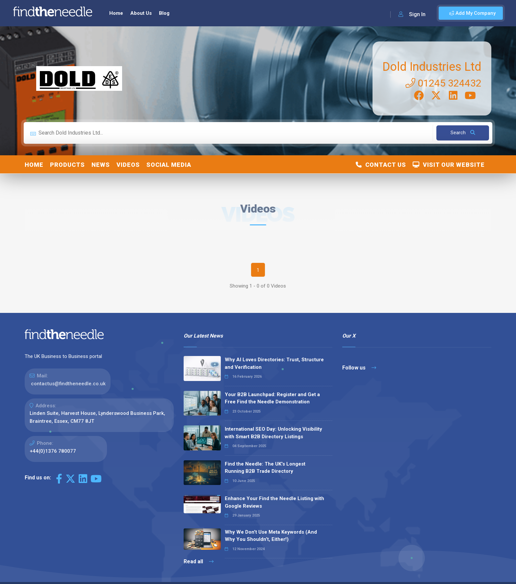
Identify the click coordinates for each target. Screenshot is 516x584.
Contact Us (381, 164)
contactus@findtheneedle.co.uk (68, 384)
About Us (141, 13)
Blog (164, 13)
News (100, 164)
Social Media (168, 164)
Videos (128, 164)
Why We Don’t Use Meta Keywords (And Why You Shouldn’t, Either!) (271, 536)
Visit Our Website (449, 164)
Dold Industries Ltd (431, 67)
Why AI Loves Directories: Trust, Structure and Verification (274, 363)
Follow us (359, 368)
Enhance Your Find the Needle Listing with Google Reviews (274, 502)
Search (463, 133)
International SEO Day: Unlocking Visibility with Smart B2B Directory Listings (273, 433)
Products (67, 164)
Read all (199, 561)
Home (116, 13)
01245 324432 (443, 83)
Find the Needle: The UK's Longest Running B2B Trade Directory (265, 467)
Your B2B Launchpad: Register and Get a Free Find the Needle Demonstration (272, 398)
